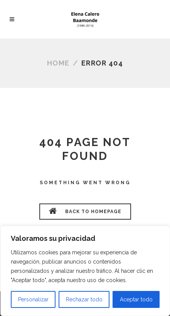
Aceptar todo (136, 299)
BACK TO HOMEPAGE (85, 211)
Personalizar (33, 299)
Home (58, 63)
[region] (85, 271)
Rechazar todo (84, 299)
